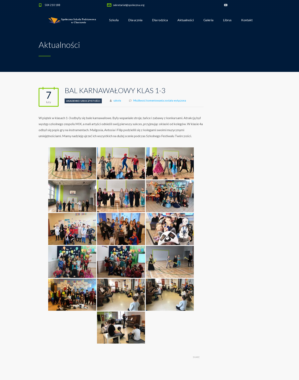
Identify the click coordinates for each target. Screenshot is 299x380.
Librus (227, 20)
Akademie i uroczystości (83, 100)
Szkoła (114, 20)
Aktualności (185, 20)
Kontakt (247, 20)
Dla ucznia (135, 20)
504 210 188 (52, 5)
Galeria (208, 20)
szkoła (117, 100)
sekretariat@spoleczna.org (128, 5)
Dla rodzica (160, 20)
